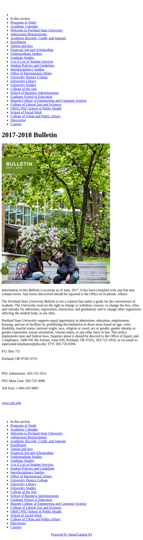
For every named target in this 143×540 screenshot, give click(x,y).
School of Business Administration (34, 93)
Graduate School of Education (31, 97)
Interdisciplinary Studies (27, 69)
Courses (16, 124)
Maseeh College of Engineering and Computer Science (48, 100)
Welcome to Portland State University (36, 30)
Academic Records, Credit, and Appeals (38, 38)
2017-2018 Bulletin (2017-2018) (33, 14)
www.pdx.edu (11, 403)
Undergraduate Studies (26, 54)
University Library (23, 81)
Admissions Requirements (28, 34)
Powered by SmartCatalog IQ (71, 534)
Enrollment (18, 42)
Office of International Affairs (31, 73)
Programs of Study (23, 22)
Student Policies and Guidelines (32, 65)
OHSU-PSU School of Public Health (36, 108)
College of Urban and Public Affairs (35, 116)
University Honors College (29, 77)
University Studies (23, 85)
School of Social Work (26, 112)
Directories (18, 120)
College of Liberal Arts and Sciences (35, 104)
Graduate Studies (22, 57)
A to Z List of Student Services (31, 61)
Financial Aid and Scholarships (32, 50)
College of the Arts (23, 89)
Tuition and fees (21, 46)
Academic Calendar (24, 26)
